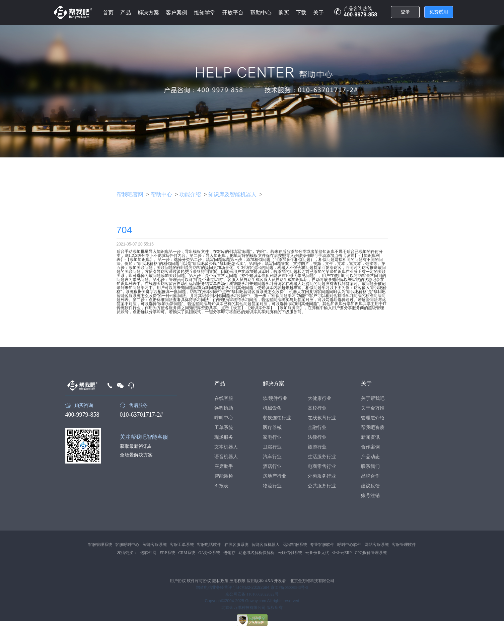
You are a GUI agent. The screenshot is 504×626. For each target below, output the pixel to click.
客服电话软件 (209, 544)
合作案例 (370, 446)
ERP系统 (167, 552)
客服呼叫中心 (127, 544)
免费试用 (438, 11)
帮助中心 (261, 12)
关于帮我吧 (372, 398)
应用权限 (237, 580)
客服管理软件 (404, 544)
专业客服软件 (322, 544)
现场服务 (223, 437)
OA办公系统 (209, 552)
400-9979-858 (82, 414)
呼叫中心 (223, 417)
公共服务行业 (322, 485)
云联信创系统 (290, 552)
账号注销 (370, 495)
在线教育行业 (322, 417)
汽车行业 (272, 456)
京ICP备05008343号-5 (289, 587)
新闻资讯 (370, 437)
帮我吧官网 (130, 194)
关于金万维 (372, 408)
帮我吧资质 (372, 427)
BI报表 (221, 485)
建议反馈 (370, 485)
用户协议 (178, 580)
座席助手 (223, 466)
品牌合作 (370, 476)
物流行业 (272, 485)
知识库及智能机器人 (232, 194)
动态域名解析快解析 (256, 552)
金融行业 (317, 427)
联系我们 (370, 466)
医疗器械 (272, 427)
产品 (125, 12)
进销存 (229, 552)
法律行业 (317, 437)
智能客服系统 (155, 544)
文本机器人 (226, 446)
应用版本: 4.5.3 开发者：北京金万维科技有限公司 (290, 580)
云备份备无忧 (317, 552)
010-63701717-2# (141, 414)
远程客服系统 (295, 544)
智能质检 (223, 476)
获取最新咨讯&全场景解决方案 (136, 450)
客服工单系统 (182, 544)
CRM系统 (186, 552)
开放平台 (232, 12)
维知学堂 (204, 12)
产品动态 (370, 456)
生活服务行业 (322, 456)
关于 (318, 12)
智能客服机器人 (265, 544)
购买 (283, 12)
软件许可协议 (199, 580)
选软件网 (148, 552)
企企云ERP (342, 552)
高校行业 (317, 408)
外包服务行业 (322, 476)
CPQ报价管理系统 (371, 552)
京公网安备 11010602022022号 (252, 594)
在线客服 (223, 398)
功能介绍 (190, 194)
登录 (405, 11)
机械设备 (272, 408)
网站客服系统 (377, 544)
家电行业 (272, 437)
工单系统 (223, 427)
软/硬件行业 (275, 398)
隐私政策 (220, 580)
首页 (108, 12)
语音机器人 (226, 456)
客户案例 (176, 12)
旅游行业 (317, 446)
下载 (301, 12)
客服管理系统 (100, 544)
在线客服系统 (236, 544)
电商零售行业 (322, 466)
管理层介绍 (372, 417)
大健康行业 (319, 398)
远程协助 (223, 408)
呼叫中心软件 (349, 544)
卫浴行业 (272, 446)
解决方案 (148, 12)
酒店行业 (272, 466)
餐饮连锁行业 (277, 417)
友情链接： (127, 552)
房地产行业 (274, 476)
